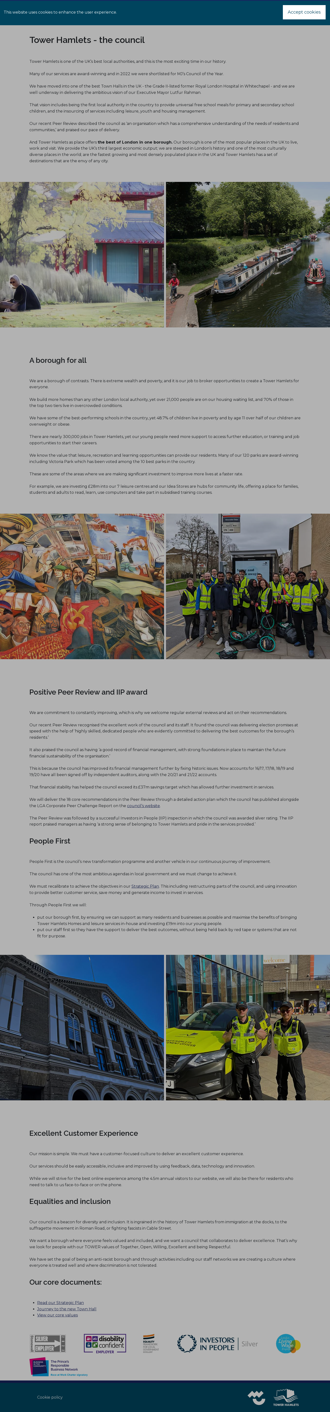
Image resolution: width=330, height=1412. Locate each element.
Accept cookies (304, 12)
